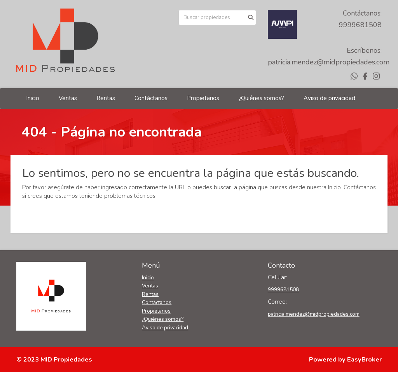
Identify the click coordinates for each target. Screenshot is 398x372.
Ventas (68, 98)
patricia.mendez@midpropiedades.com (328, 62)
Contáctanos (151, 98)
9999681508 (360, 24)
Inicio (32, 98)
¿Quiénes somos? (261, 98)
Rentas (105, 98)
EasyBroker (364, 359)
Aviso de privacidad (329, 98)
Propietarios (203, 98)
